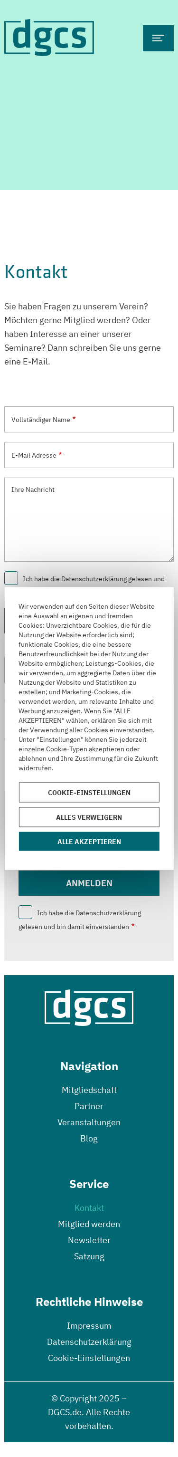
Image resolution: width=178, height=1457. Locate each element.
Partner (89, 1106)
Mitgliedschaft (89, 1089)
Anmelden (89, 883)
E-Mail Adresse (33, 455)
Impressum (89, 1325)
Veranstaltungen (89, 1122)
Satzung (89, 1256)
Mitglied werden (89, 1223)
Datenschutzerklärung (89, 1341)
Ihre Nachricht (33, 489)
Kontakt (89, 1207)
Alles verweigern (89, 817)
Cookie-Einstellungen (89, 1357)
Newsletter (89, 1240)
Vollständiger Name (40, 419)
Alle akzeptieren (89, 841)
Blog (89, 1138)
